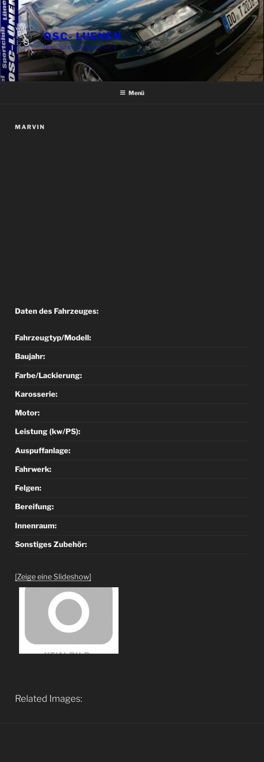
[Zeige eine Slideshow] (53, 576)
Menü (132, 92)
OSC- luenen (82, 36)
